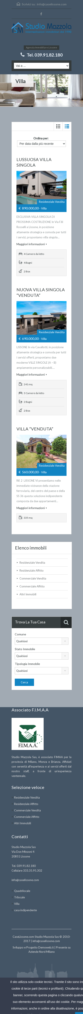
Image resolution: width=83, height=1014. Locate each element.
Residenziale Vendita (32, 562)
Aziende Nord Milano (41, 951)
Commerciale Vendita (32, 578)
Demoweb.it (46, 947)
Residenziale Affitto (31, 570)
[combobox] (41, 641)
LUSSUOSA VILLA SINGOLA (34, 162)
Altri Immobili (27, 594)
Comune (20, 634)
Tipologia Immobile (27, 664)
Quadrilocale (22, 891)
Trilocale (19, 897)
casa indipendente (25, 910)
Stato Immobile (25, 649)
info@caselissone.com (52, 4)
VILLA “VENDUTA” (34, 428)
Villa (16, 903)
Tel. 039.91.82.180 (45, 55)
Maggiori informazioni (31, 244)
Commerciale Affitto (32, 586)
